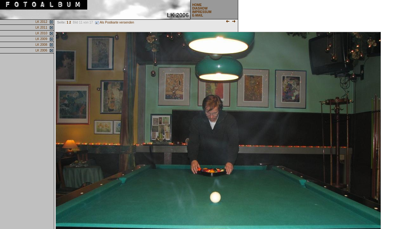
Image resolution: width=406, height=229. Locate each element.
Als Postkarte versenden (114, 22)
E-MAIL (197, 15)
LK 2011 (41, 27)
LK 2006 (41, 50)
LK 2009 (41, 39)
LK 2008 (41, 44)
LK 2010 (41, 33)
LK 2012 (41, 22)
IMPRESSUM (202, 12)
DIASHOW (199, 8)
